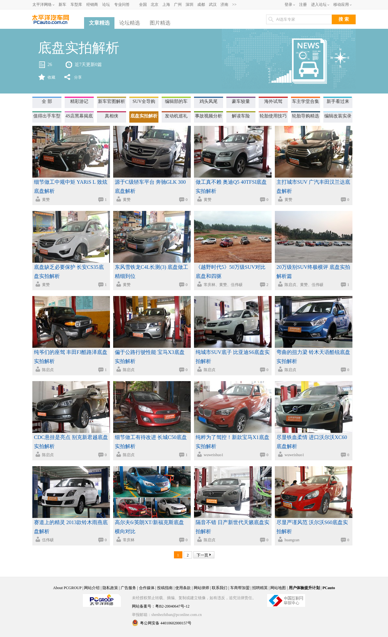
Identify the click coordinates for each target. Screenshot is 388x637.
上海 (166, 4)
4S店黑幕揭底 (79, 116)
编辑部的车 (176, 101)
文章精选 (99, 23)
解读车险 (241, 116)
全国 (143, 4)
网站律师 (201, 588)
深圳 (189, 4)
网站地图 (278, 588)
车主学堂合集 (305, 101)
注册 (303, 4)
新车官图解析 (111, 101)
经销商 (92, 4)
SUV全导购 (144, 101)
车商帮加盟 (240, 588)
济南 (224, 4)
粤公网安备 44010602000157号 (161, 623)
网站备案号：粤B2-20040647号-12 (160, 606)
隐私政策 (110, 588)
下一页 (202, 555)
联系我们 (219, 588)
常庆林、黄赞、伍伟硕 (223, 284)
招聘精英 (260, 588)
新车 (62, 4)
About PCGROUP (67, 588)
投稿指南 (165, 588)
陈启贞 (48, 370)
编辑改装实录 (337, 116)
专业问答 (122, 4)
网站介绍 (92, 588)
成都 (201, 4)
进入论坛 (319, 4)
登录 (288, 4)
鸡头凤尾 (208, 101)
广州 (178, 4)
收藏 (51, 77)
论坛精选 (129, 23)
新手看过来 (338, 101)
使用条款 (183, 588)
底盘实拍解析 (143, 116)
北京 (154, 4)
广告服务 (128, 588)
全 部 (47, 101)
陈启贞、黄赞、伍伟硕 (304, 284)
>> (234, 4)
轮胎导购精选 (305, 116)
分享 (78, 77)
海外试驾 (273, 101)
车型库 (76, 4)
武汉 (213, 4)
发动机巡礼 (176, 116)
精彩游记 (79, 101)
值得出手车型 (46, 116)
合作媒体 (147, 588)
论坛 (106, 4)
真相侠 (111, 116)
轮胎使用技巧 (273, 116)
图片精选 (160, 23)
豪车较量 (241, 101)
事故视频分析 (208, 116)
